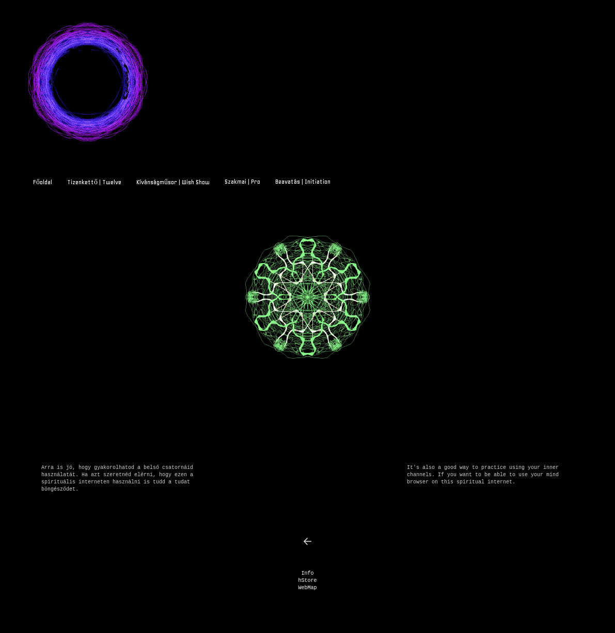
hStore (307, 580)
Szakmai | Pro (242, 181)
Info (307, 573)
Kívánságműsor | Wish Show (173, 182)
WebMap (307, 588)
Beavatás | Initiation (302, 181)
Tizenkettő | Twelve (94, 182)
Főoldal (42, 182)
